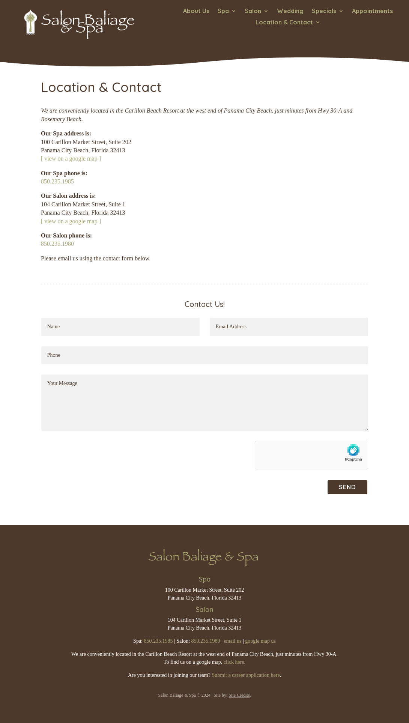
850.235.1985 (57, 181)
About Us (196, 11)
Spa (223, 11)
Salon (253, 11)
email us (232, 641)
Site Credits (239, 695)
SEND (347, 487)
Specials (324, 11)
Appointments (372, 11)
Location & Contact (284, 23)
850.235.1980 (57, 243)
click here (234, 662)
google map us (260, 641)
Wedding (290, 11)
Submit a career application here (246, 675)
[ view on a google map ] (71, 158)
